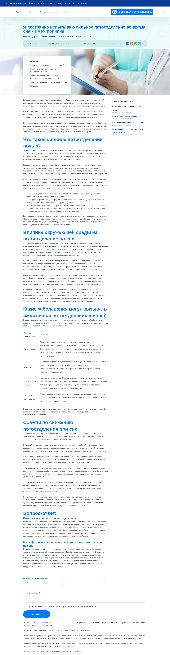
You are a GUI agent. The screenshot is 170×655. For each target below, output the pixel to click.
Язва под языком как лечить (124, 116)
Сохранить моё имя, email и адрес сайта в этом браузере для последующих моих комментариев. (61, 606)
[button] (127, 43)
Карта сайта (82, 623)
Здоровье (20, 12)
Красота (32, 12)
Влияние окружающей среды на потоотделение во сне (43, 70)
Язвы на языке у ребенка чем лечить (128, 123)
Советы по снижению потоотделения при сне (48, 82)
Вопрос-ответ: (35, 86)
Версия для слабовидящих (132, 11)
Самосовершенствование (50, 12)
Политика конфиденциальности (104, 623)
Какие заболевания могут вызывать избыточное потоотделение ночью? (45, 77)
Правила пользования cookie (133, 623)
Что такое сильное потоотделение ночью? (47, 65)
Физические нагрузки (74, 12)
